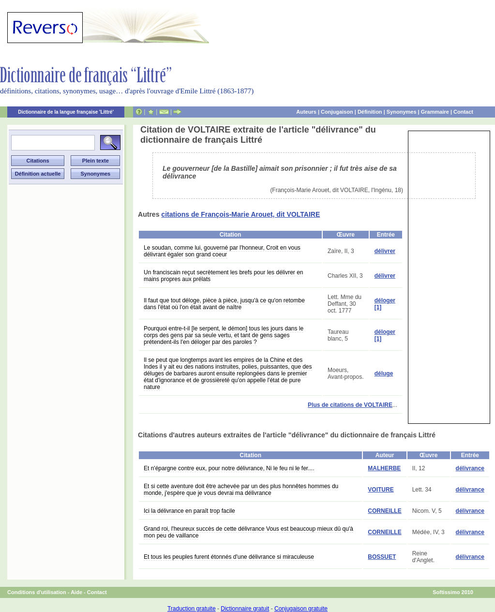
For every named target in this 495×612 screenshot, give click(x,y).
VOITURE (380, 489)
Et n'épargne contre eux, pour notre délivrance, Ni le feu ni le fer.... (229, 468)
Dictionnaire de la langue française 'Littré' (66, 112)
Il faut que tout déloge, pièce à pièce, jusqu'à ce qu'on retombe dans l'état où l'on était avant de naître (224, 304)
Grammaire (435, 112)
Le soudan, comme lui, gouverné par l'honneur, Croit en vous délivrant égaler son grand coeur (222, 251)
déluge (384, 373)
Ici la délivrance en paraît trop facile (189, 511)
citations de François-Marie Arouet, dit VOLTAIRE (240, 214)
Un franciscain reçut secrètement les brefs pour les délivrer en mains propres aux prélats (223, 276)
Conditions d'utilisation (36, 592)
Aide (76, 592)
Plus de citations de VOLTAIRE (350, 405)
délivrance (470, 468)
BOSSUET (382, 556)
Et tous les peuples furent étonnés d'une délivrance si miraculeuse (229, 556)
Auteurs (306, 112)
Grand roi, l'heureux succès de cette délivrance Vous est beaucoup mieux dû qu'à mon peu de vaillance (248, 532)
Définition (370, 112)
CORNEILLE (384, 511)
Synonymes (402, 112)
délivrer (385, 251)
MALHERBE (384, 468)
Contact (463, 112)
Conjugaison (337, 112)
